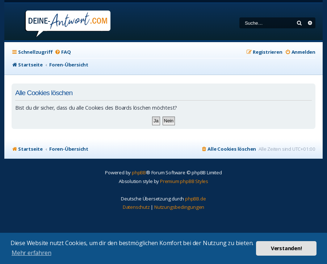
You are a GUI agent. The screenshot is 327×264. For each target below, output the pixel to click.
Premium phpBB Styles (184, 181)
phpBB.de (195, 198)
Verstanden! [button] (286, 248)
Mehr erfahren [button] (31, 253)
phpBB (139, 172)
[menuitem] (63, 52)
